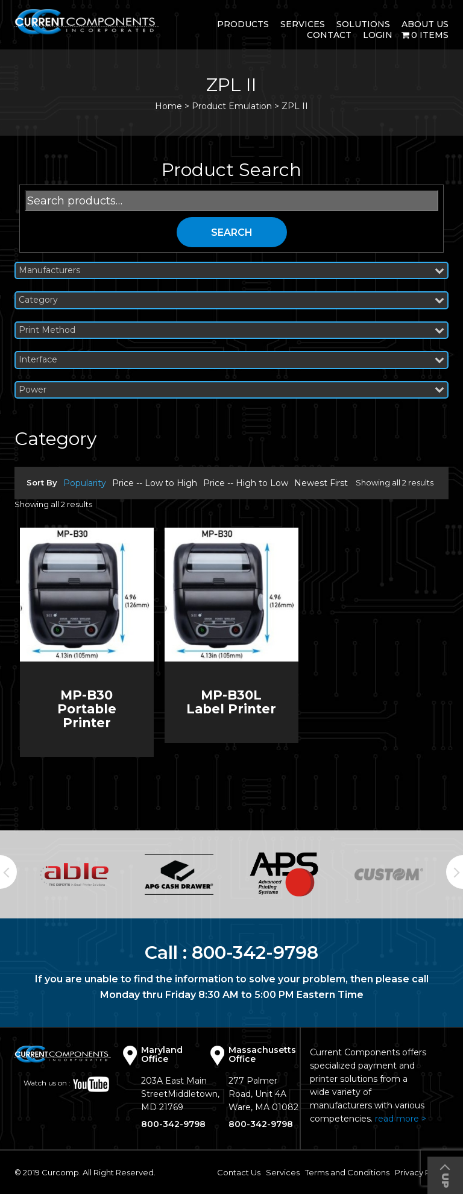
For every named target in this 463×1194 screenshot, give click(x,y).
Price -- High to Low (245, 483)
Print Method (231, 330)
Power (231, 389)
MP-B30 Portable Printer (86, 708)
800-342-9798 (255, 952)
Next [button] (454, 872)
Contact (329, 35)
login (377, 35)
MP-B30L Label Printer (231, 701)
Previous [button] (8, 872)
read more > (400, 1118)
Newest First (321, 483)
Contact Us (238, 1172)
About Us (425, 24)
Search (232, 232)
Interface (231, 359)
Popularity (84, 483)
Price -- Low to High (154, 483)
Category (231, 300)
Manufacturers (231, 270)
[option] (74, 874)
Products (243, 24)
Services (302, 24)
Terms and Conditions (347, 1172)
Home (168, 106)
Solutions (363, 24)
